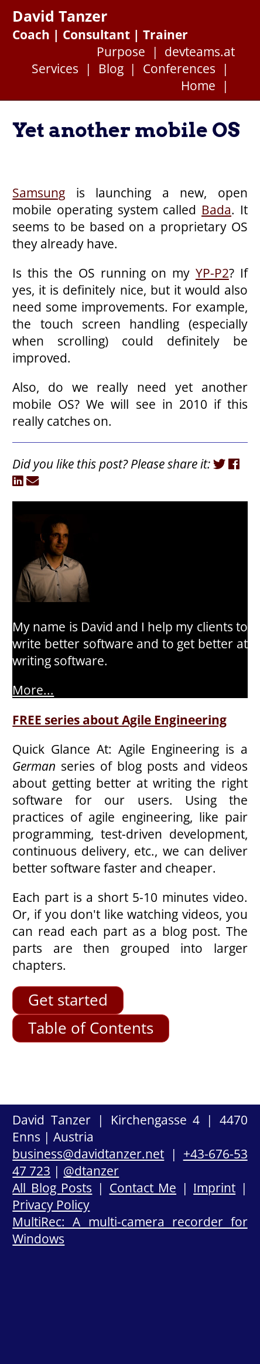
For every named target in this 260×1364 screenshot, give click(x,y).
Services (55, 68)
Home (198, 85)
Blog (111, 68)
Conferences (179, 68)
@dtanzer (91, 1170)
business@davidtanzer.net (88, 1153)
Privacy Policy (51, 1204)
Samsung (38, 192)
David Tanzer (59, 16)
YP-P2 (212, 272)
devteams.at (200, 51)
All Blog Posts (52, 1187)
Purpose (121, 51)
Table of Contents (90, 1028)
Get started (68, 1000)
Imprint (214, 1187)
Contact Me (143, 1187)
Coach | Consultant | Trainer (100, 34)
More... (33, 689)
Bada (216, 209)
